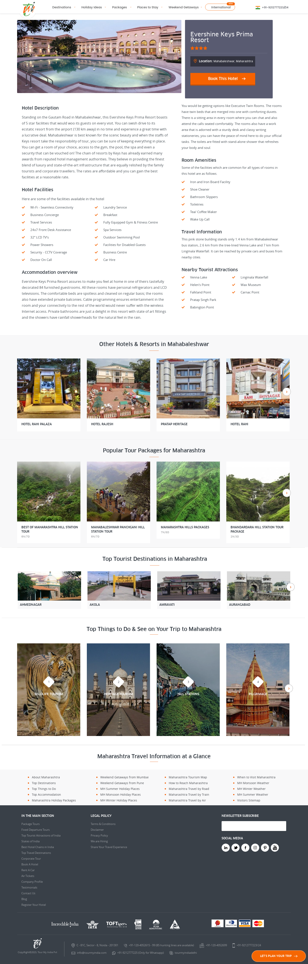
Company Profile (32, 882)
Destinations (61, 7)
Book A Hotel (29, 864)
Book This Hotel (223, 79)
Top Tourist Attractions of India (41, 835)
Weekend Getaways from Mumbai (124, 777)
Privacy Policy (99, 835)
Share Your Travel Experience (109, 847)
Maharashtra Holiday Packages (54, 800)
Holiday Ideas (91, 7)
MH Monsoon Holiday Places (120, 794)
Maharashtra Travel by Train (189, 794)
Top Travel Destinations (36, 853)
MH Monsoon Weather (253, 783)
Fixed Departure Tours (35, 830)
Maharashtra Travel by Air (187, 800)
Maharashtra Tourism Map (188, 777)
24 (287, 7)
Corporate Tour (31, 858)
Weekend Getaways (184, 7)
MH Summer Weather (252, 794)
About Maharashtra (46, 777)
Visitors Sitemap (248, 800)
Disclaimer (97, 830)
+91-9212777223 (273, 7)
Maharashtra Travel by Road (189, 789)
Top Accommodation (46, 794)
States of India (30, 841)
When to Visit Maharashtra (256, 777)
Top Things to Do (44, 789)
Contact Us (28, 893)
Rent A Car (28, 870)
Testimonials (29, 887)
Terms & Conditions (103, 824)
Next (287, 392)
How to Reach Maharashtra (188, 783)
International (221, 7)
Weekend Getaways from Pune (122, 783)
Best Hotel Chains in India (37, 847)
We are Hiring (99, 841)
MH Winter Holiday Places (118, 800)
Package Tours (30, 824)
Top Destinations (44, 783)
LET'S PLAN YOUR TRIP (279, 956)
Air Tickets (27, 876)
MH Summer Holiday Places (120, 789)
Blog (24, 899)
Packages (119, 7)
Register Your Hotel (33, 905)
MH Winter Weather (251, 789)
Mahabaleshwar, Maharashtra (226, 61)
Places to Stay (147, 7)
